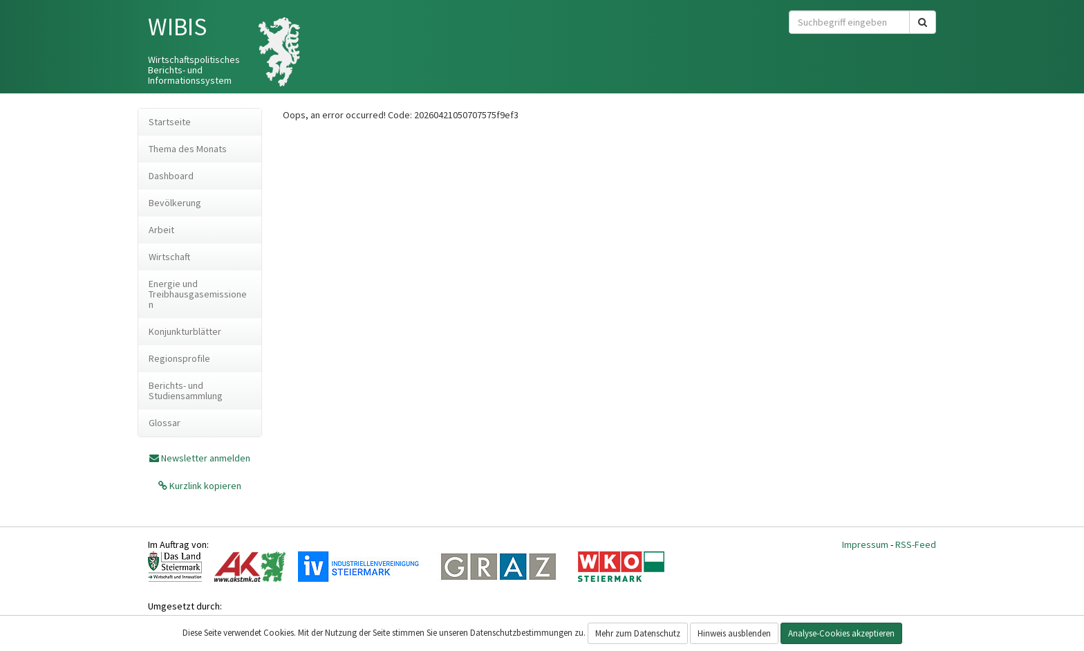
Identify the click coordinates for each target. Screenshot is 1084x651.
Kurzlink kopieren (204, 485)
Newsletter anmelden (205, 458)
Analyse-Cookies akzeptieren (841, 633)
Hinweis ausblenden (734, 633)
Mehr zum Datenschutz (637, 633)
